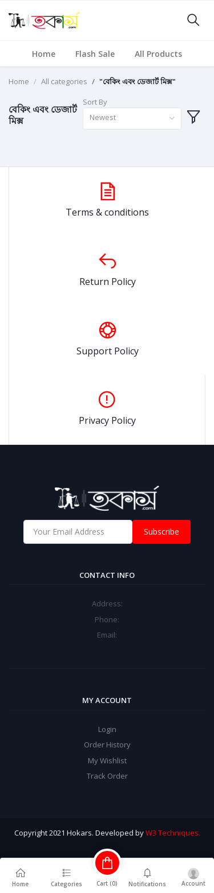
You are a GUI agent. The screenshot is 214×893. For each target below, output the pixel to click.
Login (107, 729)
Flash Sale (95, 53)
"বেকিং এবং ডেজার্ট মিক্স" (137, 81)
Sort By (95, 102)
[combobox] (132, 119)
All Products (158, 53)
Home (43, 53)
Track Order (107, 776)
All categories (64, 81)
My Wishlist (107, 760)
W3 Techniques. (173, 833)
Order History (107, 744)
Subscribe (161, 531)
